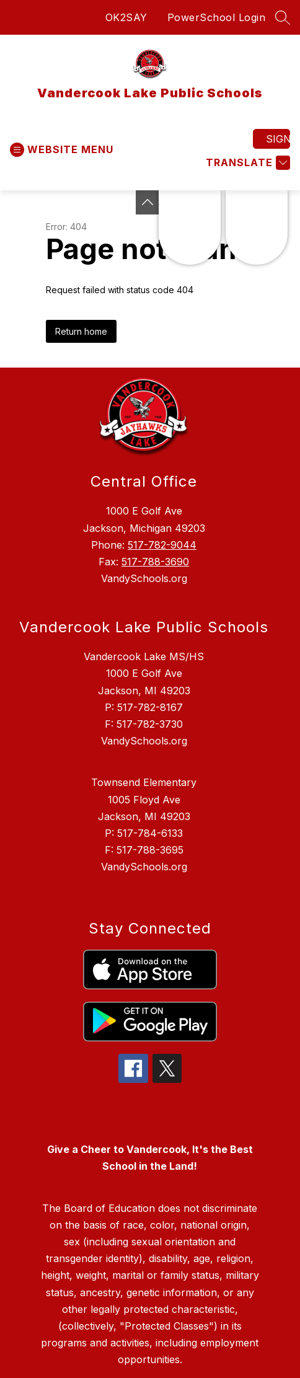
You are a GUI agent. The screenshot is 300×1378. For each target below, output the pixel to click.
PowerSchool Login (216, 17)
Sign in (278, 139)
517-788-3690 (155, 561)
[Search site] (282, 17)
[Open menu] (61, 149)
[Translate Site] (246, 162)
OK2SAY (126, 17)
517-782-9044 (162, 545)
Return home (81, 331)
